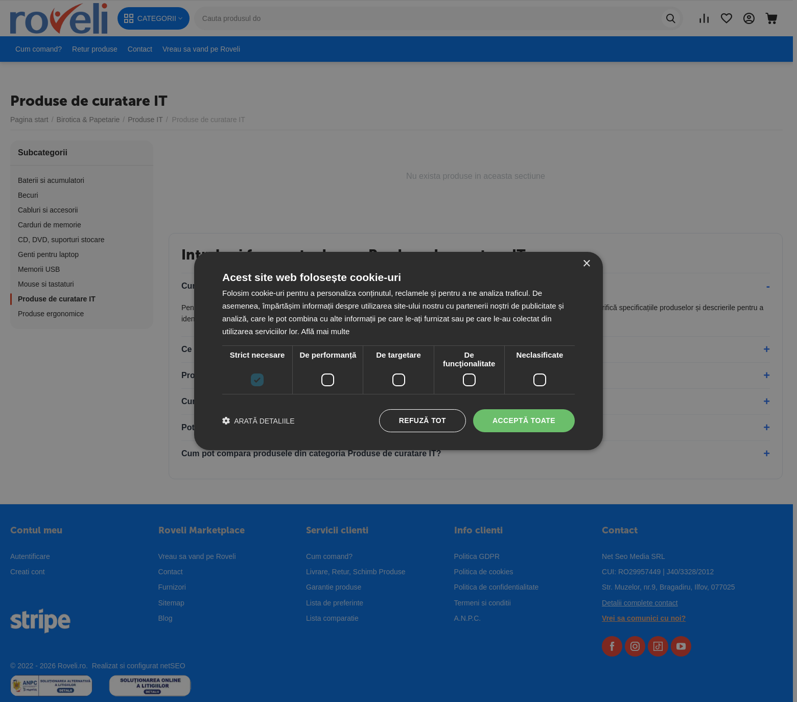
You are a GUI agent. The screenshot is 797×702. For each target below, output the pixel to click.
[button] (258, 421)
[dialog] (398, 351)
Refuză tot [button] (422, 420)
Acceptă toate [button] (524, 420)
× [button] (586, 264)
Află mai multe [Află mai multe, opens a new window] (325, 331)
